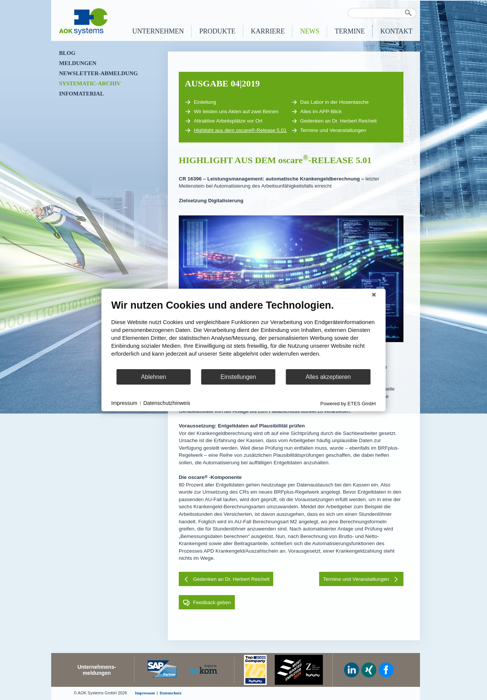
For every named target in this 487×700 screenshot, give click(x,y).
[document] (243, 333)
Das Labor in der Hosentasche (330, 102)
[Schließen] (374, 294)
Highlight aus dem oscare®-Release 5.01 (235, 130)
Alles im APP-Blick (316, 111)
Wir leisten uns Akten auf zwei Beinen (232, 111)
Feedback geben (207, 602)
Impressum (124, 403)
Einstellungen (238, 377)
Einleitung (200, 102)
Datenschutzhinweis (166, 403)
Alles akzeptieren (328, 377)
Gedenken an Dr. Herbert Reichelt (334, 121)
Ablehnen (153, 377)
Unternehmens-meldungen (97, 670)
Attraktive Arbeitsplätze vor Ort (223, 121)
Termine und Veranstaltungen (329, 130)
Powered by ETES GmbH (348, 403)
